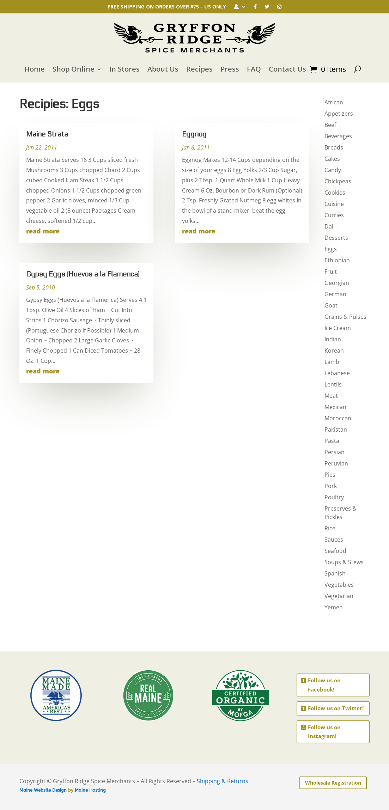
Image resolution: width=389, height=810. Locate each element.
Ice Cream (337, 328)
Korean (334, 350)
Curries (334, 215)
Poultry (334, 497)
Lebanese (337, 373)
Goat (331, 305)
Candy (332, 170)
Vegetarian (338, 596)
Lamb (331, 362)
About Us (162, 69)
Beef (330, 125)
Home (34, 69)
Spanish (335, 573)
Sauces (333, 539)
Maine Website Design (43, 790)
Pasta (331, 441)
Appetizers (338, 113)
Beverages (338, 136)
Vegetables (339, 585)
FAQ (254, 69)
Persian (334, 452)
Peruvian (336, 463)
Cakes (332, 159)
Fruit (330, 271)
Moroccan (337, 418)
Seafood (335, 551)
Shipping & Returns (222, 781)
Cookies (334, 192)
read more (43, 231)
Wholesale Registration (333, 782)
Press (229, 69)
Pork (330, 486)
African (333, 102)
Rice (329, 528)
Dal (328, 226)
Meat (331, 396)
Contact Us (287, 69)
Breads (333, 147)
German (335, 294)
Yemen (333, 607)
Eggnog (194, 134)
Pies (329, 475)
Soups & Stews (344, 562)
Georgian (336, 283)
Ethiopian (337, 260)
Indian (332, 339)
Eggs (330, 249)
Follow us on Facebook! (324, 685)
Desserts (336, 238)
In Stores (124, 69)
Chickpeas (337, 181)
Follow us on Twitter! (336, 708)
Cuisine (334, 204)
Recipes (199, 69)
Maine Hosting (90, 790)
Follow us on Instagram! (324, 732)
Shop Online (74, 69)
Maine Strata (47, 134)
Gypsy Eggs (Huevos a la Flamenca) (82, 274)
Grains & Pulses (345, 317)
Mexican (335, 407)
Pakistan (335, 429)
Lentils (333, 384)
